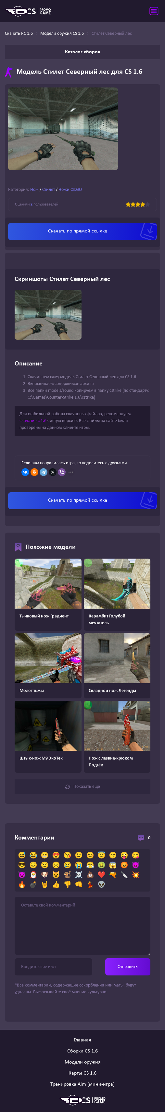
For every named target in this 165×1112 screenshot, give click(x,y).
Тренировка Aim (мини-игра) (82, 1084)
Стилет (48, 189)
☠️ (79, 875)
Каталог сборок (82, 52)
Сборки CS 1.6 (82, 1051)
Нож (34, 189)
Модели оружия (83, 1062)
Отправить (128, 966)
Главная (82, 1040)
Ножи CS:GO (70, 189)
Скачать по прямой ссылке (77, 231)
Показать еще (82, 786)
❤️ (101, 875)
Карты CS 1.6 (82, 1073)
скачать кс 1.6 (32, 420)
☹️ (56, 865)
